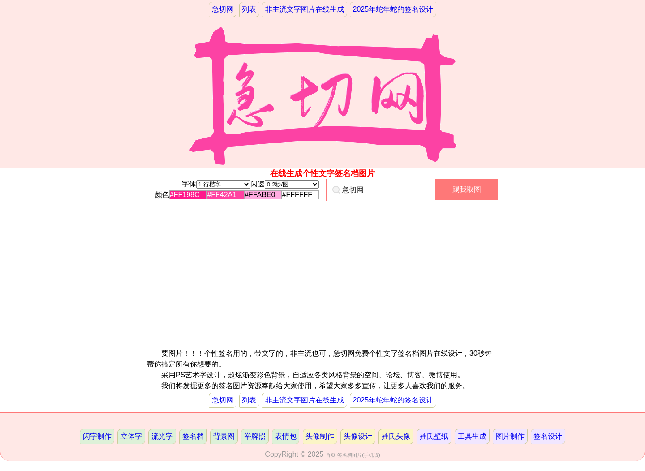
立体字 (131, 436)
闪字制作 (97, 436)
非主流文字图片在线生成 (304, 9)
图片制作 (510, 436)
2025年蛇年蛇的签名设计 (393, 9)
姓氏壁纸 (434, 436)
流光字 (162, 436)
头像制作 (319, 436)
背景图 (224, 436)
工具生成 (472, 436)
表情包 (286, 436)
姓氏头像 (396, 436)
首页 (330, 455)
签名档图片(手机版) (358, 455)
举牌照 (255, 436)
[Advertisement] (241, 285)
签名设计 (547, 436)
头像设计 (358, 436)
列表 (249, 9)
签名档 (193, 436)
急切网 (222, 9)
